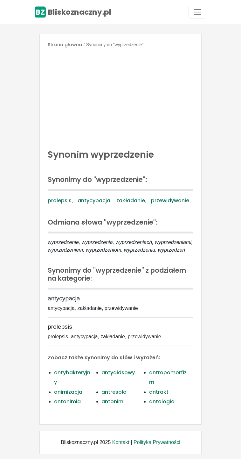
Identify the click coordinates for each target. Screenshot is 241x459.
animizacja (68, 392)
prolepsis (60, 200)
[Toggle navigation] (197, 12)
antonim (112, 401)
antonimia (67, 401)
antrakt (159, 392)
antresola (114, 392)
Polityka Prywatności (157, 442)
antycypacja (94, 200)
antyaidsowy (118, 372)
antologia (162, 401)
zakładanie (130, 200)
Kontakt (120, 442)
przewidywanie (170, 200)
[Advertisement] (120, 96)
